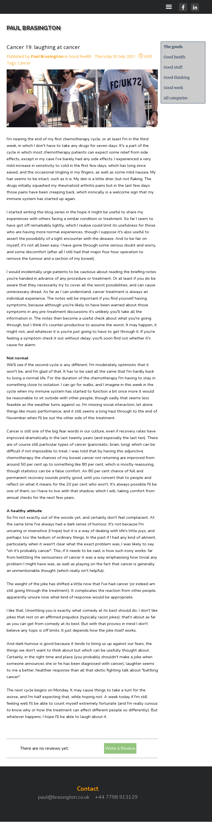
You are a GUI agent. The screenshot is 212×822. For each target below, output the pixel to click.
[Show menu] (168, 6)
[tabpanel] (88, 792)
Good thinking (177, 77)
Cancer (24, 63)
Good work (173, 87)
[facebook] (183, 7)
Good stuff (173, 67)
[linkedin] (195, 7)
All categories (175, 98)
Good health (174, 57)
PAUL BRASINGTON (33, 28)
